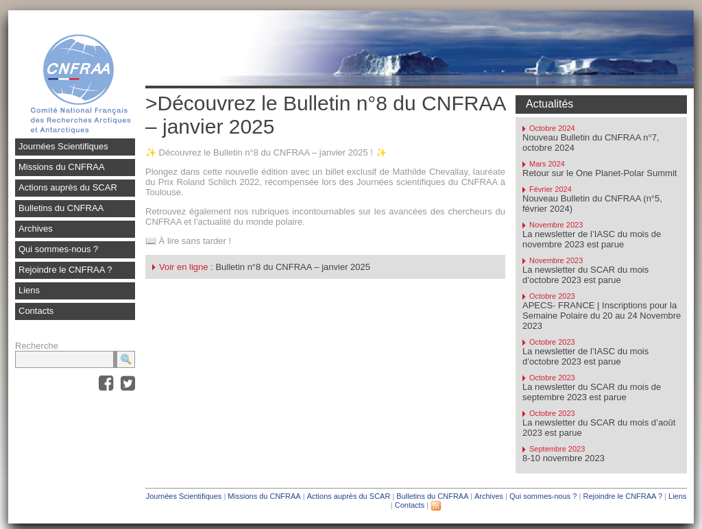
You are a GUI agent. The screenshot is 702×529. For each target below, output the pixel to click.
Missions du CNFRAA (62, 167)
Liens (29, 290)
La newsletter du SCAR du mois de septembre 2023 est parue (591, 392)
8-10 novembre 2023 (563, 458)
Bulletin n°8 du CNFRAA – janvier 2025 (292, 267)
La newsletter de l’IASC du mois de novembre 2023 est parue (591, 239)
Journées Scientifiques (63, 146)
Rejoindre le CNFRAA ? (65, 269)
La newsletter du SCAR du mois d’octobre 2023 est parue (585, 274)
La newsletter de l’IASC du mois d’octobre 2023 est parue (585, 356)
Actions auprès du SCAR (68, 187)
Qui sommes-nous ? (58, 249)
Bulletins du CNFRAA (61, 208)
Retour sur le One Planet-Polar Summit (599, 173)
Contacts (36, 311)
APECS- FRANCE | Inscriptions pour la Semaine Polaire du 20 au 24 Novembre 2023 (601, 315)
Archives (36, 228)
